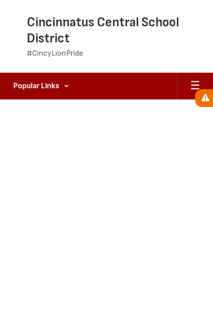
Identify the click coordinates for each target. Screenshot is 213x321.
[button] (41, 86)
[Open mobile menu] (195, 86)
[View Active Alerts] (204, 98)
